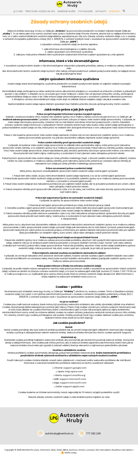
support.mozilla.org (74, 378)
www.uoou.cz (88, 279)
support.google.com (75, 370)
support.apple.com (73, 389)
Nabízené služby (67, 14)
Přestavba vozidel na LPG (40, 14)
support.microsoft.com (73, 381)
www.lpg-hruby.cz (35, 33)
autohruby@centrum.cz (105, 119)
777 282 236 (93, 433)
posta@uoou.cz (22, 276)
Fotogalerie (85, 14)
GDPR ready (70, 452)
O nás (19, 14)
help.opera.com (74, 374)
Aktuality (100, 14)
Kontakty (114, 14)
